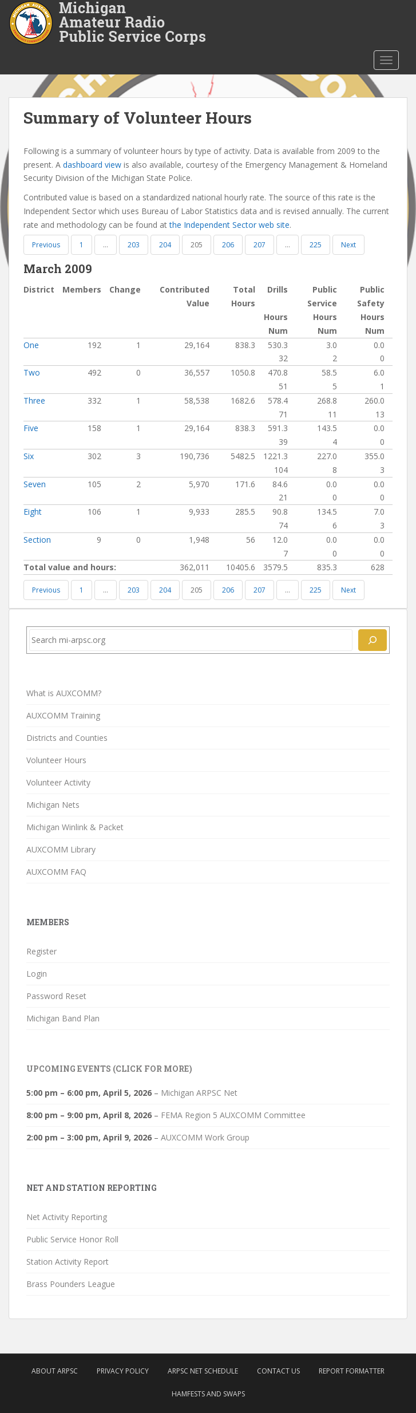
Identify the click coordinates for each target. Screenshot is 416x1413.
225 (316, 245)
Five (30, 428)
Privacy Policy (123, 1371)
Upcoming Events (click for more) (109, 1068)
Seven (34, 484)
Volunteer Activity (58, 782)
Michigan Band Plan (63, 1018)
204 (165, 245)
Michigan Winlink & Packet (75, 827)
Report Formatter (352, 1371)
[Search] (372, 640)
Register (41, 951)
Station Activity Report (67, 1261)
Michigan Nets (53, 804)
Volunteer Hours (56, 760)
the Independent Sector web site (229, 224)
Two (31, 372)
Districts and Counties (67, 737)
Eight (32, 511)
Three (34, 400)
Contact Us (278, 1371)
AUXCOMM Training (63, 715)
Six (28, 456)
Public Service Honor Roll (72, 1239)
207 (259, 245)
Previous (46, 245)
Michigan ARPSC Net (199, 1092)
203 (134, 245)
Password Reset (56, 995)
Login (36, 973)
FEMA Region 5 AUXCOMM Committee (233, 1115)
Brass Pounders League (70, 1283)
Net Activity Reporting (66, 1216)
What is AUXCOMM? (63, 693)
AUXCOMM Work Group (205, 1137)
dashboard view (92, 164)
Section (37, 539)
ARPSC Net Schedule (203, 1371)
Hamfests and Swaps (208, 1394)
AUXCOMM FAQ (56, 871)
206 (228, 245)
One (31, 345)
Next (348, 245)
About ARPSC (54, 1371)
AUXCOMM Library (61, 849)
